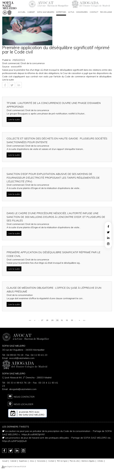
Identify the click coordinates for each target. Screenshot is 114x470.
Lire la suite (8, 79)
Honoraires (82, 12)
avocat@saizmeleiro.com (21, 358)
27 (42, 320)
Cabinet (31, 12)
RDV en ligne (106, 12)
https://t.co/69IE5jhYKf (33, 434)
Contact (94, 12)
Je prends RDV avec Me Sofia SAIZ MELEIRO (31, 413)
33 (72, 320)
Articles (100, 461)
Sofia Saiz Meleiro (45, 12)
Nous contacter (24, 396)
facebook (108, 226)
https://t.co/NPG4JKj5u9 (14, 441)
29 (52, 320)
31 (62, 320)
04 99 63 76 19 (15, 354)
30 (57, 320)
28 (47, 320)
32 (67, 320)
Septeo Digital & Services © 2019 (14, 467)
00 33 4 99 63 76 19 (19, 382)
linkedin (108, 238)
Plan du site (74, 461)
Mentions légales (88, 461)
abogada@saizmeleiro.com (22, 389)
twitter (108, 232)
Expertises (61, 12)
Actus (71, 12)
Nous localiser (23, 404)
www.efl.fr (16, 66)
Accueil (21, 12)
